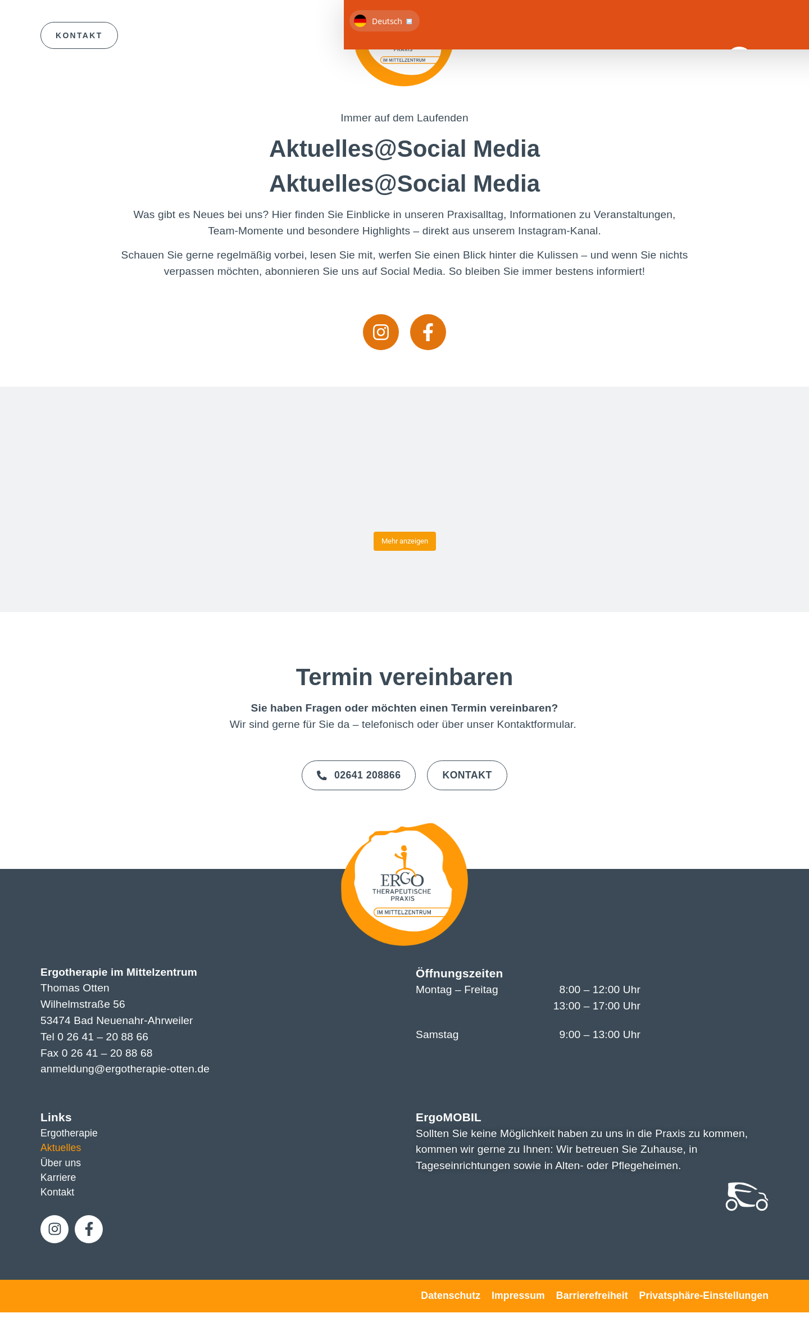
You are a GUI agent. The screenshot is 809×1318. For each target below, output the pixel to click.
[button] (754, 37)
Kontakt (59, 1197)
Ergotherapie (71, 1132)
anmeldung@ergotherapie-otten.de (125, 1068)
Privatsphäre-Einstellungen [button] (704, 1301)
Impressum (518, 1301)
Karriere (59, 1180)
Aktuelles (62, 1148)
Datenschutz (450, 1301)
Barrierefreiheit (592, 1301)
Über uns (62, 1164)
